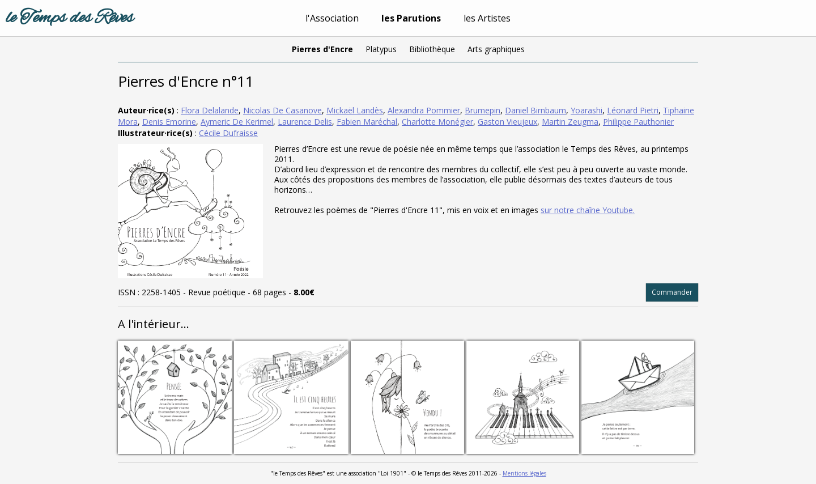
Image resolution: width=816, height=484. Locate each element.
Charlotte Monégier (437, 121)
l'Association (332, 18)
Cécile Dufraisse (228, 133)
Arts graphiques (496, 49)
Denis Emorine (169, 121)
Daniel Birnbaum (535, 110)
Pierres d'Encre (322, 49)
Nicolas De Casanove (282, 110)
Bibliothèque (432, 49)
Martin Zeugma (570, 121)
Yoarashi (586, 110)
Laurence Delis (305, 121)
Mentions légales (524, 473)
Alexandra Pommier (424, 110)
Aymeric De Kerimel (237, 121)
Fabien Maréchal (367, 121)
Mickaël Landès (354, 110)
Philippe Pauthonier (638, 121)
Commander (672, 292)
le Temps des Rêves (69, 18)
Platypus (381, 49)
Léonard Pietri (632, 110)
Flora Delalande (210, 110)
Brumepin (482, 110)
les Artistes (487, 18)
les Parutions (411, 18)
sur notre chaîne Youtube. (588, 210)
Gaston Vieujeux (507, 121)
